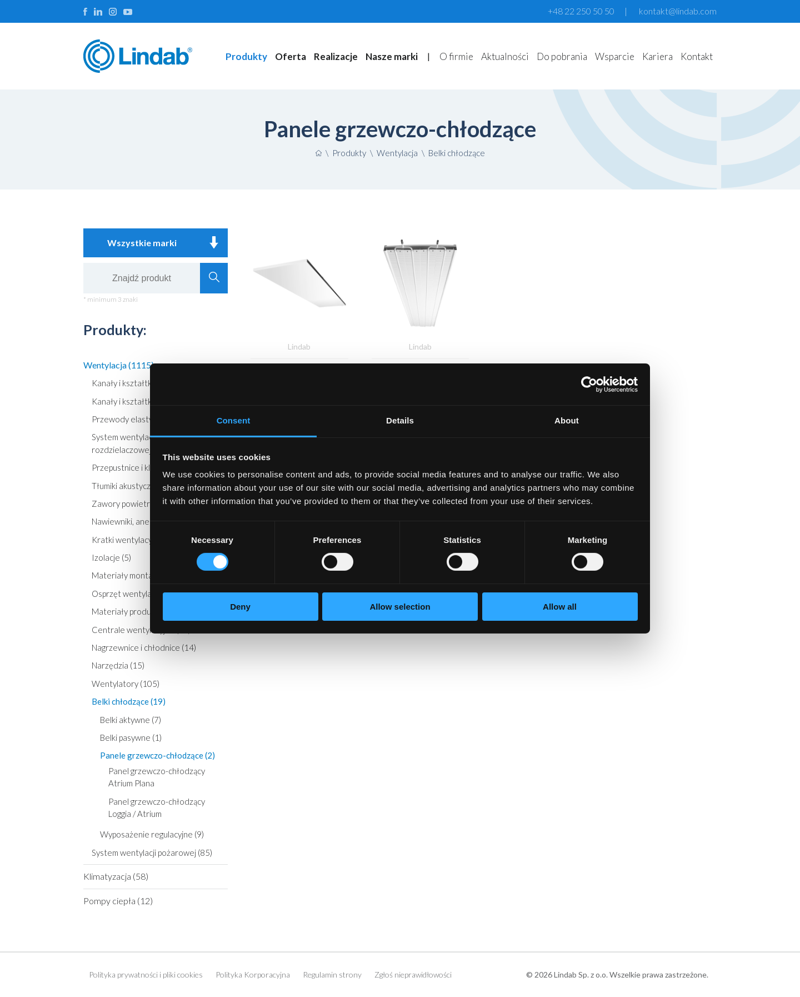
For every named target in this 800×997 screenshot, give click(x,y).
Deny (240, 606)
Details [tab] (400, 420)
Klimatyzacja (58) (115, 876)
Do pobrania (562, 56)
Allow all (560, 606)
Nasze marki (392, 56)
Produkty (246, 56)
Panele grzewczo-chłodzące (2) (157, 755)
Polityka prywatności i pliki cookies (146, 974)
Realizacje (336, 56)
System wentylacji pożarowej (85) (152, 853)
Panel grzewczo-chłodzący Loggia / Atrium (156, 807)
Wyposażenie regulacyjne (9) (152, 834)
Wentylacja (397, 153)
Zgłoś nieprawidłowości (413, 974)
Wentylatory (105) (125, 684)
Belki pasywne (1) (131, 737)
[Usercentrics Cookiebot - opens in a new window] (589, 384)
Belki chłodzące (456, 153)
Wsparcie (614, 56)
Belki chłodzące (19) (129, 701)
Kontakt (697, 56)
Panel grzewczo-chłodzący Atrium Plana (156, 777)
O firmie (456, 56)
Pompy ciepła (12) (118, 900)
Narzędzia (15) (118, 665)
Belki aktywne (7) (130, 720)
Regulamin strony (332, 974)
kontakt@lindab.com (678, 11)
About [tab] (566, 420)
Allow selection (399, 606)
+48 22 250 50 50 (581, 11)
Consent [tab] (234, 420)
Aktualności (505, 56)
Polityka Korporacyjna (253, 974)
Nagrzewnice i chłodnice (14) (144, 647)
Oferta (290, 56)
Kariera (657, 56)
